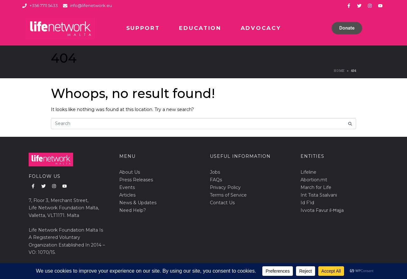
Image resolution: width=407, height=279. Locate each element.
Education (200, 28)
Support (143, 28)
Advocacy (261, 28)
